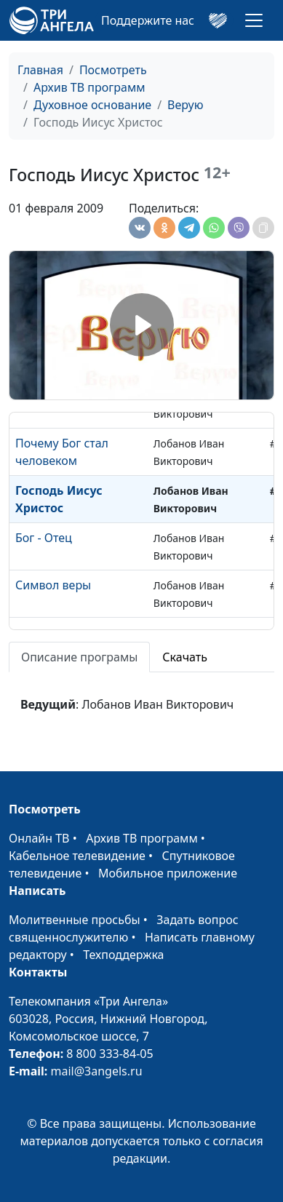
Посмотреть (113, 70)
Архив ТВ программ (89, 87)
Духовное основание (92, 105)
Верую (185, 105)
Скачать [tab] (184, 657)
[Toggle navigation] (254, 20)
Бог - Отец (43, 538)
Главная (40, 70)
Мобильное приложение (167, 873)
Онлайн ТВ (39, 838)
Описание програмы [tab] (79, 657)
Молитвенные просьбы (74, 920)
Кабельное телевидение (77, 856)
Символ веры (53, 585)
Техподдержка (123, 955)
